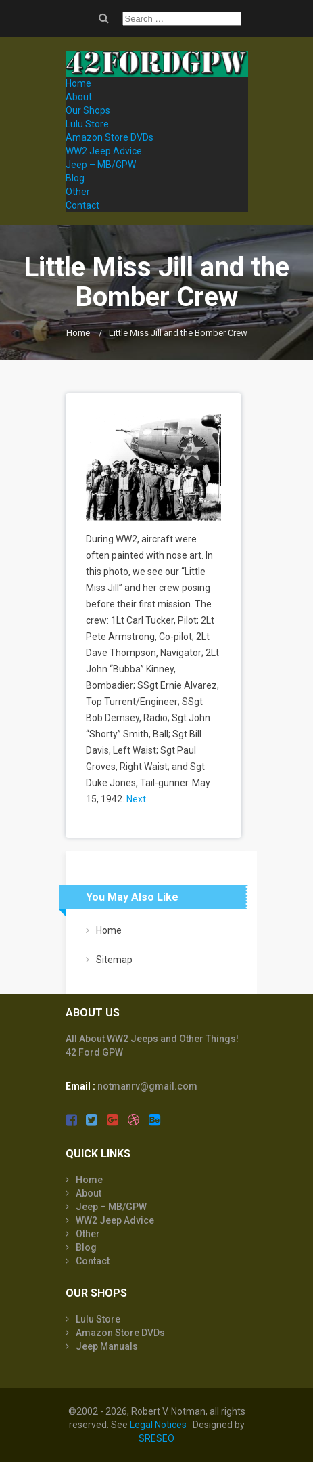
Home (78, 83)
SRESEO (156, 1438)
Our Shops (88, 110)
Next (136, 799)
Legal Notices (158, 1424)
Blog (75, 178)
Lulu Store (87, 124)
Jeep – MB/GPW (101, 164)
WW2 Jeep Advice (104, 151)
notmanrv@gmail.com (147, 1086)
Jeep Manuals (107, 1346)
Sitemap (114, 959)
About (79, 96)
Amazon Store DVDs (109, 137)
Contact (82, 205)
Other (78, 191)
